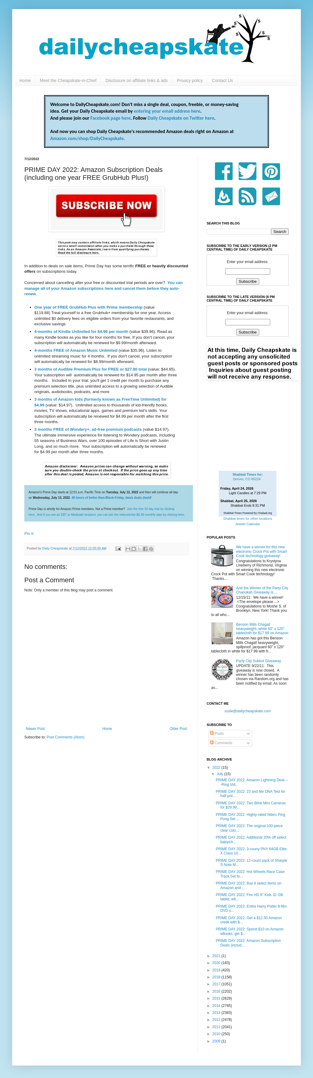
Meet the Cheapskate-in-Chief (68, 80)
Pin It (28, 533)
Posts (217, 733)
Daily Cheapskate (55, 548)
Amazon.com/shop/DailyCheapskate (87, 138)
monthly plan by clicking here (164, 514)
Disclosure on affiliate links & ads (136, 80)
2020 (217, 963)
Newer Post (35, 729)
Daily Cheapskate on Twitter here (181, 118)
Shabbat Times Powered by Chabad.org (247, 513)
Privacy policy (190, 80)
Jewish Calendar (247, 524)
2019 (217, 970)
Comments (221, 743)
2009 (217, 1041)
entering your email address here (167, 111)
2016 (217, 991)
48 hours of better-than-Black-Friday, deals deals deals (110, 497)
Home (25, 80)
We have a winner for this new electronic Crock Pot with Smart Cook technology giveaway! (261, 551)
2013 (217, 1013)
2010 (217, 1034)
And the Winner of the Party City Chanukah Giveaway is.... (262, 590)
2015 (217, 998)
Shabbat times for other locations (247, 518)
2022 (217, 767)
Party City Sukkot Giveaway (258, 661)
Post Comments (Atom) (65, 737)
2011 (217, 1027)
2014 (217, 1006)
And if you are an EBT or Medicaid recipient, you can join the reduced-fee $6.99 (91, 514)
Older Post (178, 729)
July (220, 774)
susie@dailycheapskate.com (248, 711)
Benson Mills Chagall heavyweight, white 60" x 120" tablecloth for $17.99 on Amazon (262, 628)
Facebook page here (111, 118)
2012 (217, 1020)
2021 (217, 956)
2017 (217, 984)
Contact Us (222, 80)
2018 (217, 977)
